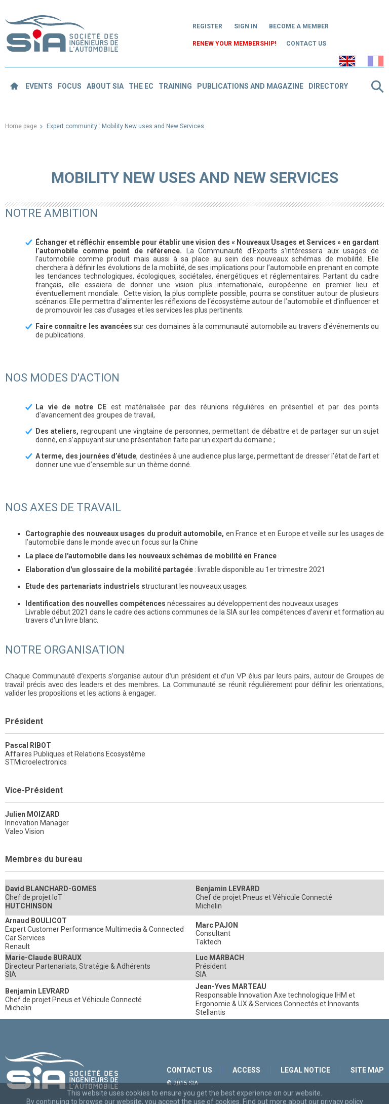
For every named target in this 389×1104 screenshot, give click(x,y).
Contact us (306, 43)
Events (39, 86)
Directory (328, 86)
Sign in (245, 26)
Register (207, 26)
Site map (367, 1070)
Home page (21, 126)
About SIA (105, 86)
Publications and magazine (250, 86)
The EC (141, 86)
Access (246, 1070)
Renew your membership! (234, 43)
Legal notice (305, 1070)
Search (377, 86)
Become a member (299, 26)
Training (175, 86)
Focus (70, 86)
